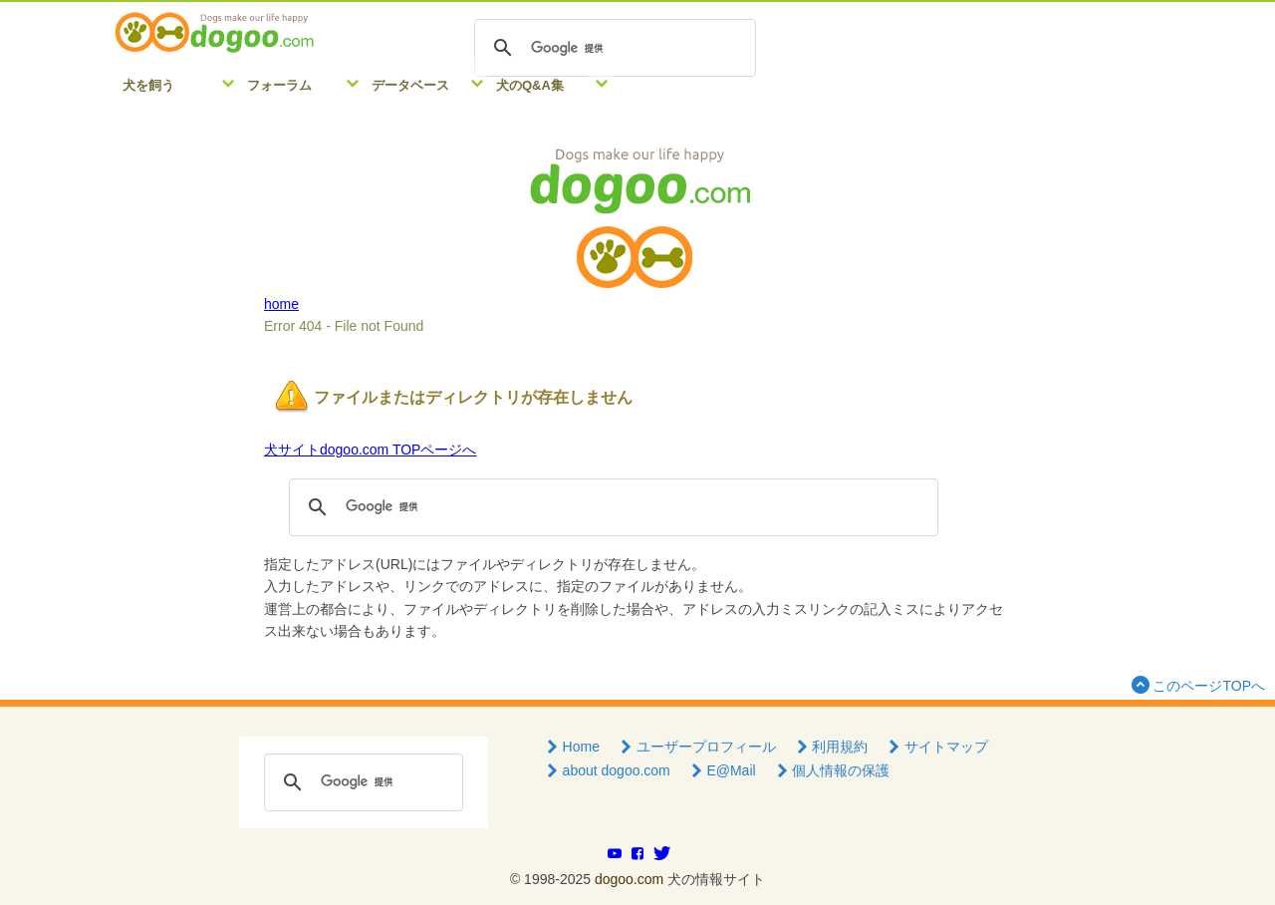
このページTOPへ (1196, 684)
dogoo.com (629, 879)
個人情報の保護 (832, 770)
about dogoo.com (606, 770)
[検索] (612, 48)
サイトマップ (936, 746)
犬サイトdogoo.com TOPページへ (370, 449)
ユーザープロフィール (696, 746)
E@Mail (721, 770)
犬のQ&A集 (530, 85)
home (281, 304)
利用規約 (831, 746)
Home (571, 746)
